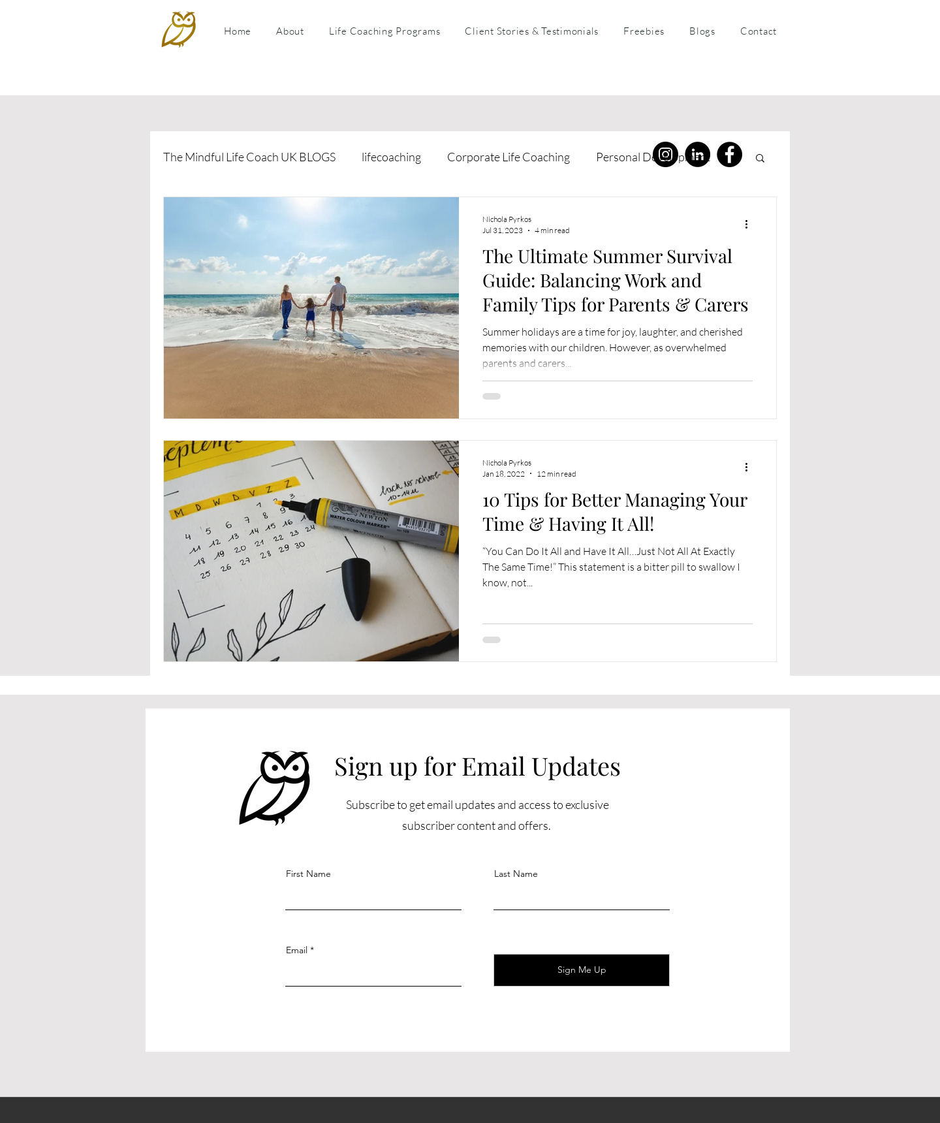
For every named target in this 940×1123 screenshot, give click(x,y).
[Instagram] (665, 154)
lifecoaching (391, 157)
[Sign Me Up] (582, 970)
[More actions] (751, 224)
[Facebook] (729, 154)
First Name (308, 873)
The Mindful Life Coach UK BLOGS (249, 157)
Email (296, 950)
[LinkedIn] (697, 154)
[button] (760, 159)
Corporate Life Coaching (508, 157)
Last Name (516, 873)
